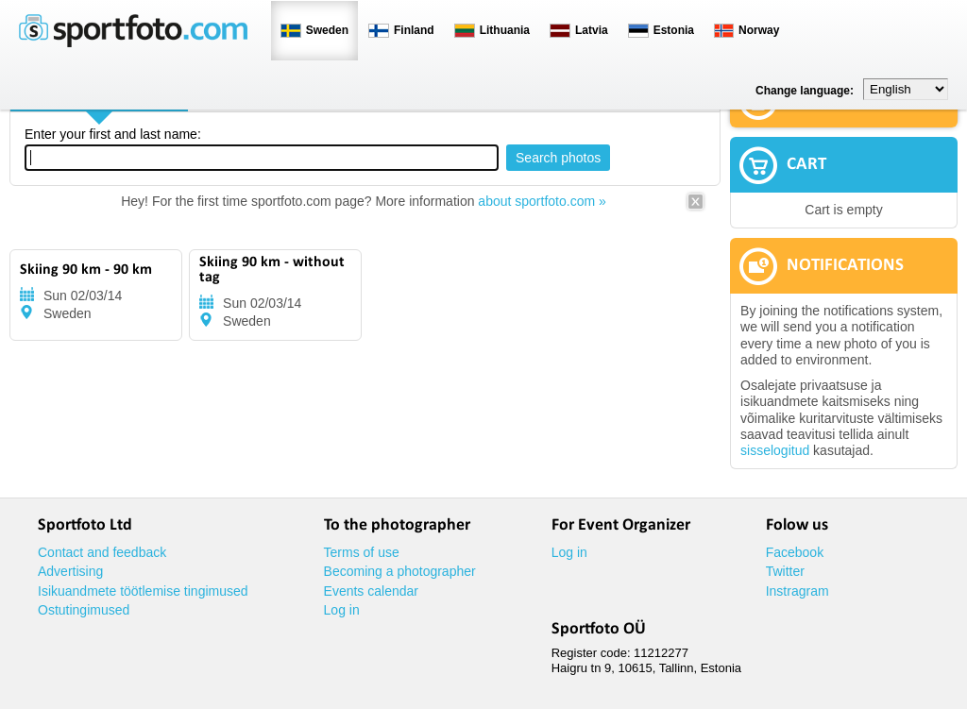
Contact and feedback (102, 552)
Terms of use (361, 552)
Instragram (797, 591)
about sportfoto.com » (541, 201)
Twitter (785, 571)
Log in (342, 609)
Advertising (70, 571)
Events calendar (371, 591)
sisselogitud (774, 450)
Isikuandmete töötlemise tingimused (143, 591)
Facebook (794, 552)
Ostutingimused (83, 609)
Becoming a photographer (400, 571)
